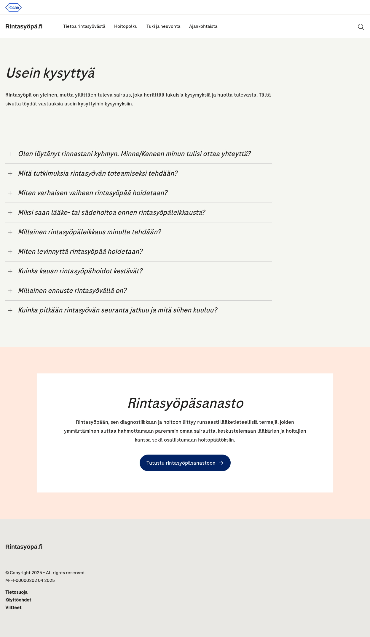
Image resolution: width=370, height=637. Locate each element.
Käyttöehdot (18, 600)
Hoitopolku (126, 26)
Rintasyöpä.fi (24, 26)
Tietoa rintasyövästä (84, 26)
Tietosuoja (16, 592)
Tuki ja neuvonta (163, 26)
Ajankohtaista (203, 26)
